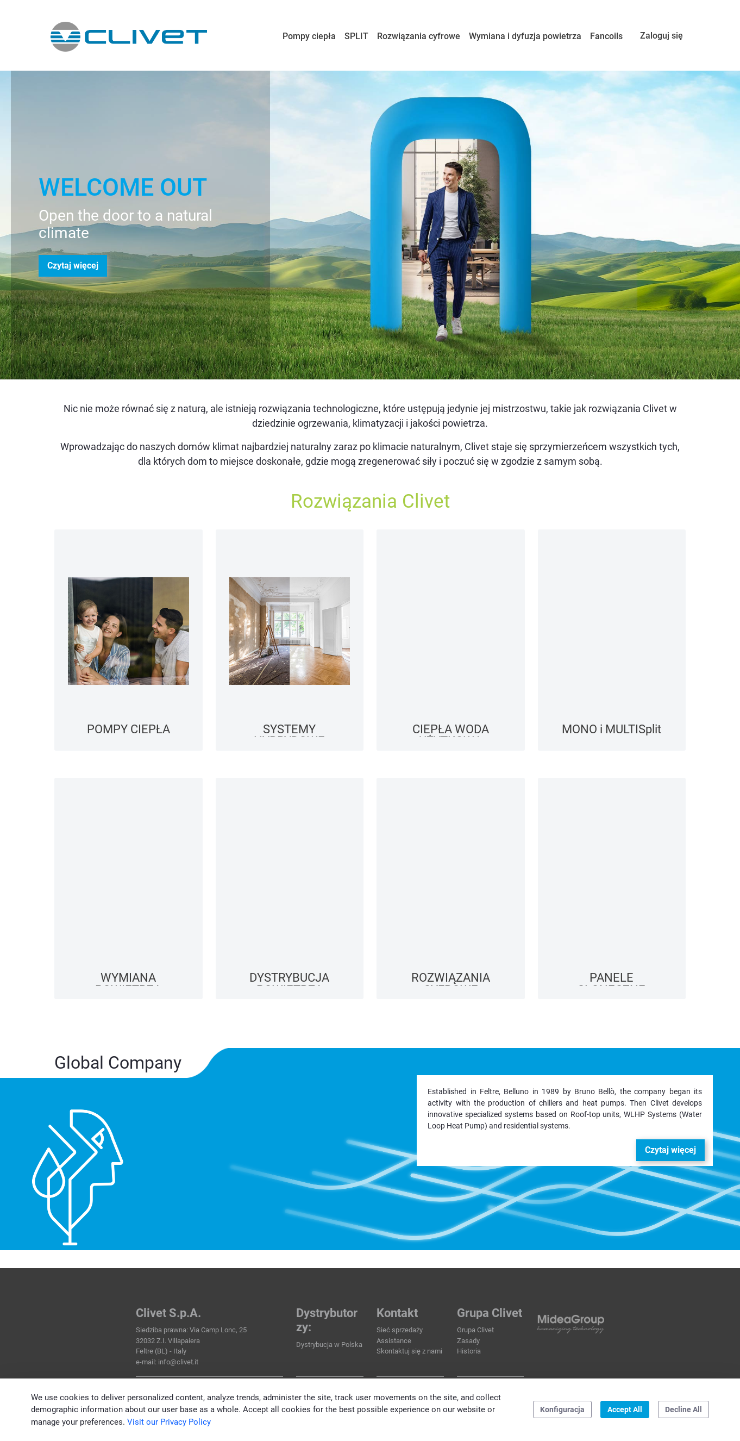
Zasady (468, 1341)
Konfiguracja (562, 1409)
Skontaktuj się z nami (409, 1351)
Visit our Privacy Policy (169, 1422)
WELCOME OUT (123, 187)
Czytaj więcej (72, 265)
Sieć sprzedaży (400, 1330)
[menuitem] (309, 36)
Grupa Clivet (475, 1330)
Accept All (624, 1409)
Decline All (683, 1409)
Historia (469, 1351)
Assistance (394, 1341)
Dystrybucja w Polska (329, 1344)
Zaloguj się (661, 35)
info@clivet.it (178, 1362)
